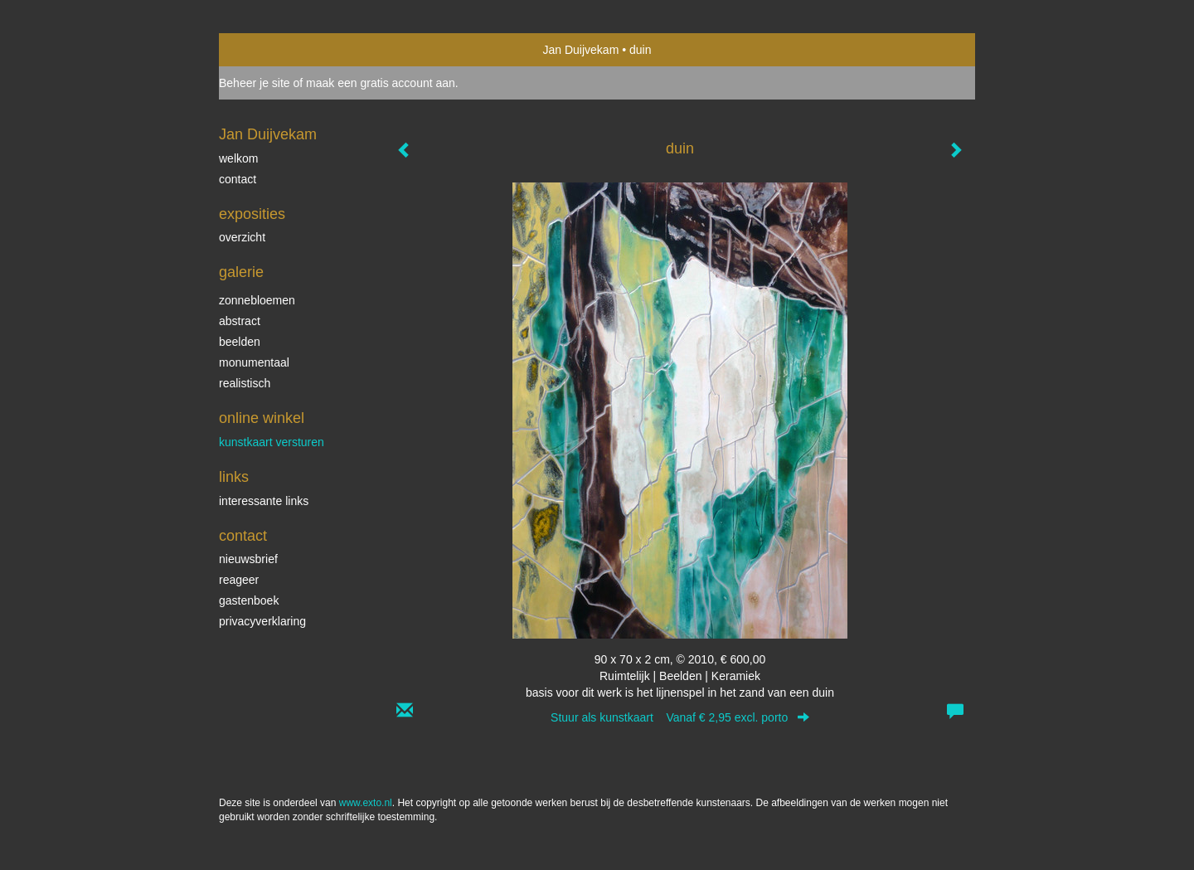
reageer (239, 579)
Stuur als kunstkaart (680, 717)
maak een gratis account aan (380, 83)
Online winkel (261, 418)
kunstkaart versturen (271, 442)
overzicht (242, 237)
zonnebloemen (257, 300)
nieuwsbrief (248, 559)
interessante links (263, 501)
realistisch (244, 383)
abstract (239, 321)
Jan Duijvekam (581, 49)
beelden (239, 341)
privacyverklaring (262, 621)
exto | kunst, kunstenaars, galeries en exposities (266, 49)
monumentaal (254, 362)
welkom (238, 158)
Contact (243, 535)
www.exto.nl (365, 803)
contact (237, 179)
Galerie (241, 272)
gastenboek (249, 600)
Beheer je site (254, 83)
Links (234, 477)
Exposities (252, 214)
